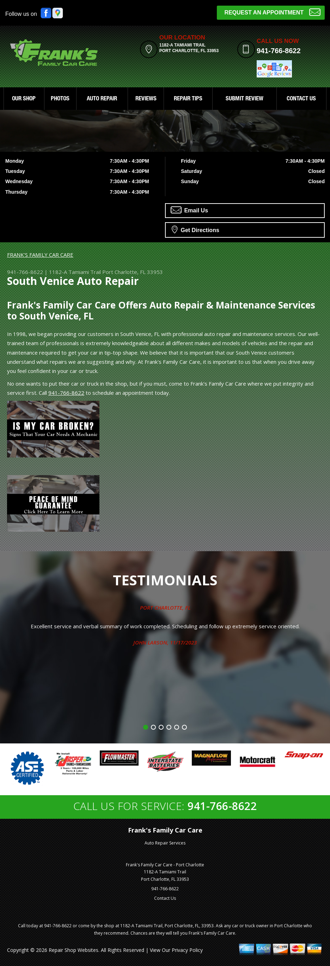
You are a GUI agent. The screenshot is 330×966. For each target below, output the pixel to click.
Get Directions (195, 229)
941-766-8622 (279, 51)
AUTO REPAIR (102, 99)
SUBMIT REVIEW (244, 99)
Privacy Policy (187, 950)
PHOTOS (60, 99)
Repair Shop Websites (73, 950)
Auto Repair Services (165, 843)
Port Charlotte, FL (165, 607)
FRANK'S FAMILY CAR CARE (40, 254)
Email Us (189, 209)
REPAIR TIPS (188, 99)
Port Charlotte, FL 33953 (132, 271)
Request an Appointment (272, 11)
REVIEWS (146, 99)
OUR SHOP (24, 99)
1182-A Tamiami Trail (75, 271)
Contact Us (165, 898)
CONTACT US (301, 99)
